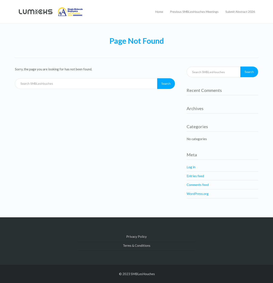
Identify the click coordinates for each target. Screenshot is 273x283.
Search (166, 83)
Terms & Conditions (136, 245)
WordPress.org (198, 194)
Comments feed (198, 185)
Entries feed (195, 176)
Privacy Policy (136, 236)
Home (159, 11)
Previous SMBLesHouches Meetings (194, 11)
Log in (191, 167)
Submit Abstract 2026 (240, 11)
